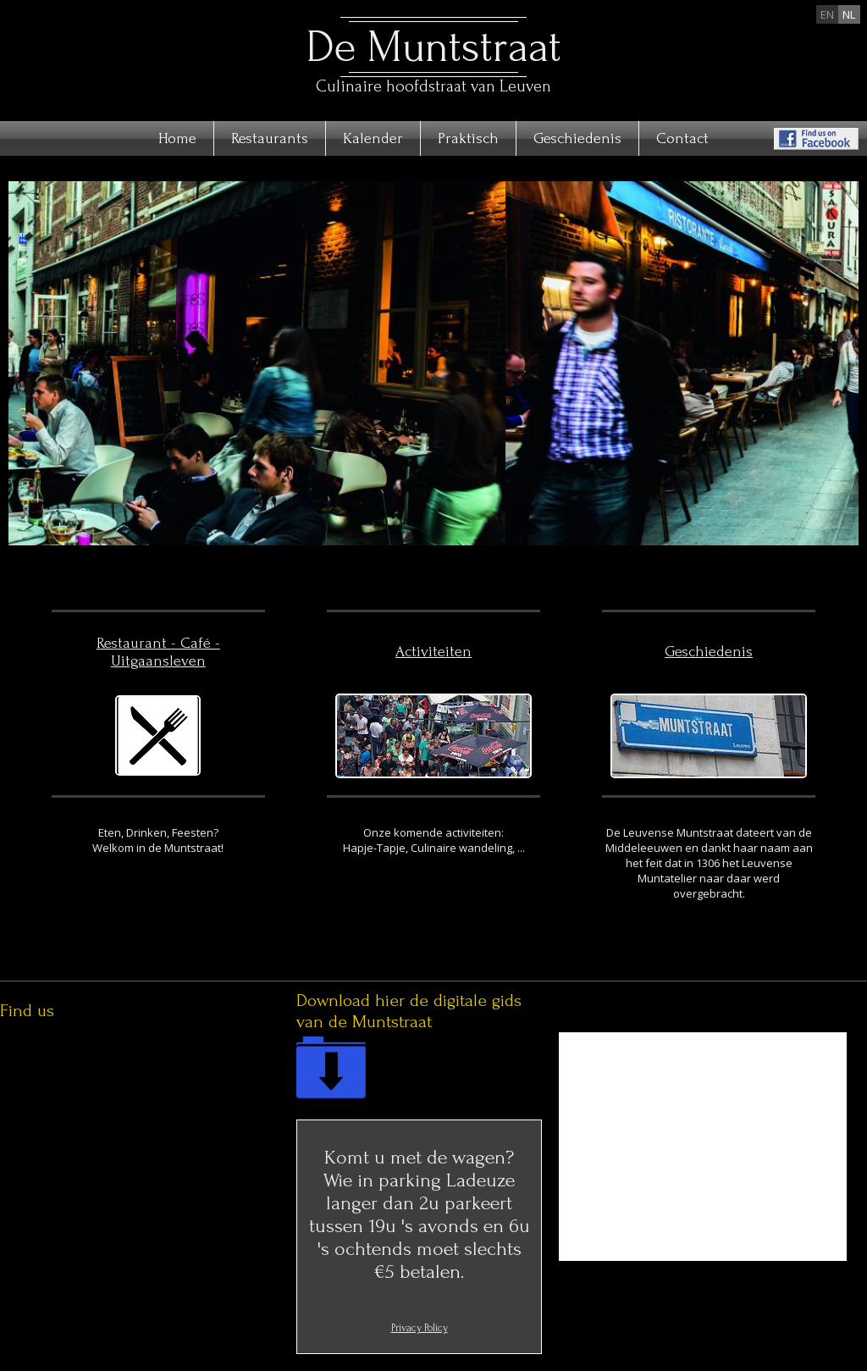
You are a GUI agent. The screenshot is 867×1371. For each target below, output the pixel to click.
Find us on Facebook (816, 139)
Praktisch (468, 138)
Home (177, 138)
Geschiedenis (577, 138)
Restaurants (269, 138)
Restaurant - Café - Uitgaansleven (158, 652)
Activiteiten (433, 652)
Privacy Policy (419, 1328)
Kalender (373, 138)
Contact (682, 138)
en (827, 14)
